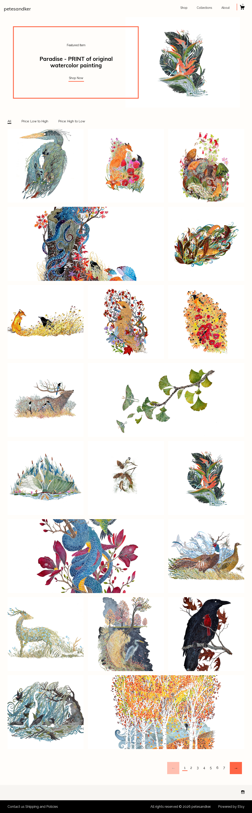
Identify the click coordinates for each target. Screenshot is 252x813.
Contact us (16, 807)
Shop (183, 7)
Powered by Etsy (231, 807)
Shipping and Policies (41, 807)
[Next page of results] (236, 768)
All (9, 121)
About (225, 7)
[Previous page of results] (173, 768)
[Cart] (242, 8)
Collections (204, 7)
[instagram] (242, 792)
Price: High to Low (71, 121)
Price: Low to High (35, 121)
